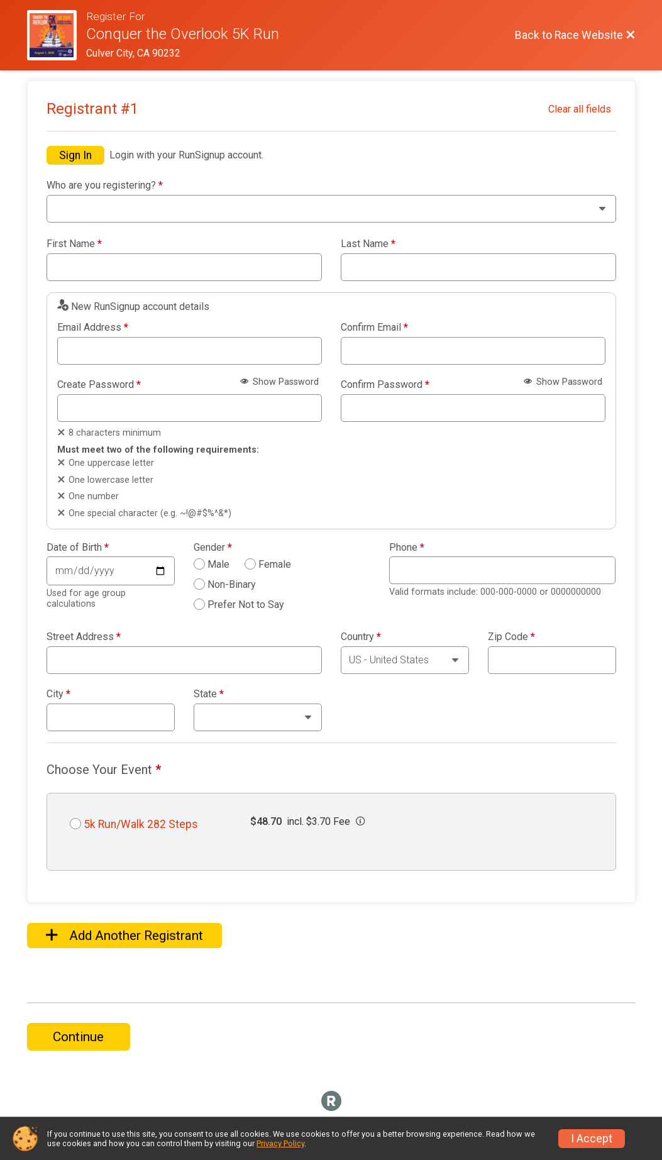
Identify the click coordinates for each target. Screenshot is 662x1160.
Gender (213, 547)
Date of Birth (78, 547)
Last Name (368, 244)
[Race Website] (57, 35)
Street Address (84, 637)
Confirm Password (385, 384)
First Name (74, 244)
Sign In (75, 155)
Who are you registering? (105, 185)
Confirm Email (374, 327)
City (58, 694)
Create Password (99, 384)
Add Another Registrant (124, 935)
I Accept (591, 1138)
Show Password (279, 382)
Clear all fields (579, 109)
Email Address (92, 327)
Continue (78, 1036)
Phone (406, 547)
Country (361, 637)
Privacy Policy (280, 1143)
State (209, 694)
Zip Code (511, 637)
